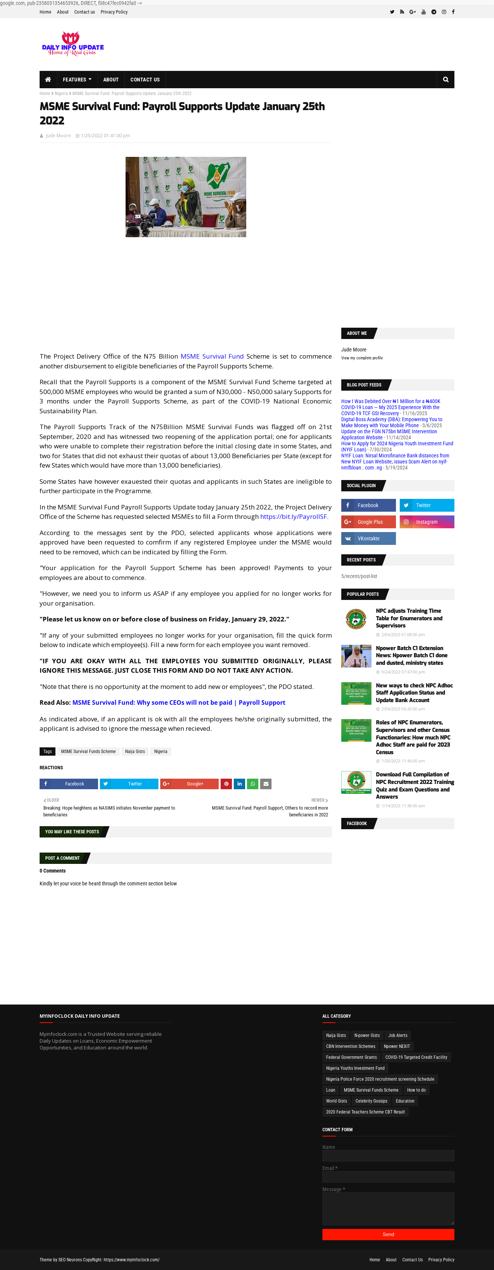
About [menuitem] (111, 80)
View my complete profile (362, 358)
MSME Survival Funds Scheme (88, 751)
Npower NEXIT (397, 1046)
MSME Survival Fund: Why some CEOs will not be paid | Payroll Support (178, 702)
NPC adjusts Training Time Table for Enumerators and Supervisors (409, 618)
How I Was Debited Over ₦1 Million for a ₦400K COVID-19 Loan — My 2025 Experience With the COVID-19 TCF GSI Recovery (390, 407)
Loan (330, 1090)
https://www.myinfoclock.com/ (132, 1259)
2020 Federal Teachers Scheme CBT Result (365, 1112)
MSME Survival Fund (212, 356)
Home (45, 12)
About (63, 12)
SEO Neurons (70, 1259)
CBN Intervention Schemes (350, 1046)
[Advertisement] (186, 292)
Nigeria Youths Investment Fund (355, 1068)
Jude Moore (58, 135)
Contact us (84, 12)
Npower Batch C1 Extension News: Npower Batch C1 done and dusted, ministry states (412, 656)
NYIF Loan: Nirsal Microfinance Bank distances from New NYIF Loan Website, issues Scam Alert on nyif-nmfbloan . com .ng (395, 461)
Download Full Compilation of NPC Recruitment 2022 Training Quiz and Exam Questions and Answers (415, 786)
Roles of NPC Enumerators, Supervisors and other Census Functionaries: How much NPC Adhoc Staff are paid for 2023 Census (413, 737)
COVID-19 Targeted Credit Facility (416, 1057)
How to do (416, 1090)
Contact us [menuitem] (145, 80)
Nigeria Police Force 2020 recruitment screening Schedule (380, 1079)
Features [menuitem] (74, 80)
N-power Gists (367, 1035)
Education (405, 1101)
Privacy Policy (114, 12)
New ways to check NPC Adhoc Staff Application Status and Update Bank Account (414, 693)
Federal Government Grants (351, 1057)
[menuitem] (48, 79)
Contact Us (412, 1259)
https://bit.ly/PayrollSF (293, 516)
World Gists (336, 1101)
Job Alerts (397, 1035)
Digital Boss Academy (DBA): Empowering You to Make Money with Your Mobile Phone (391, 422)
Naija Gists (135, 751)
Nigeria (61, 93)
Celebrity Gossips (371, 1101)
